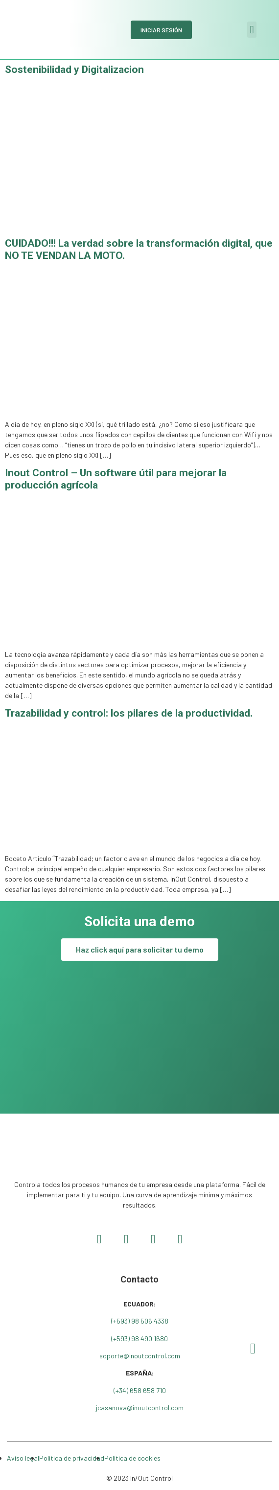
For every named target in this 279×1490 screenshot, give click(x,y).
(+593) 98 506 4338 (139, 1321)
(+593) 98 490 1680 (139, 1338)
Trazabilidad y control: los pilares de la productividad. (129, 713)
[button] (251, 30)
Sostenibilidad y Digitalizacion (74, 69)
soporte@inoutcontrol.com (139, 1355)
